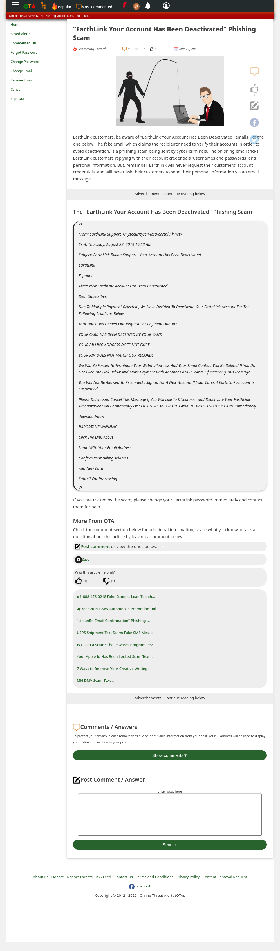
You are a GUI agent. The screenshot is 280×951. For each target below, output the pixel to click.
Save (82, 559)
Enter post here (170, 791)
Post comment (92, 546)
